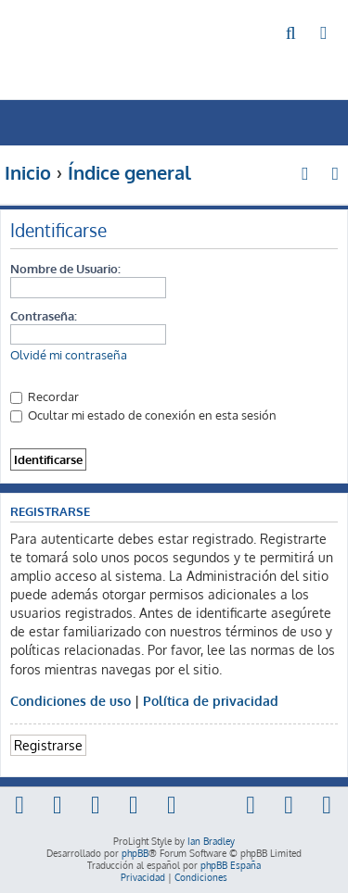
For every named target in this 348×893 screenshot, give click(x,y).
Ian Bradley (211, 841)
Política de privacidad (210, 700)
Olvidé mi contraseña (68, 354)
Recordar (44, 396)
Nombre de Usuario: (65, 268)
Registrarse (48, 744)
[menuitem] (291, 33)
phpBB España (230, 865)
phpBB (135, 853)
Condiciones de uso (70, 700)
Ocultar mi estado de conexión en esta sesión (143, 414)
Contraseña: (43, 315)
